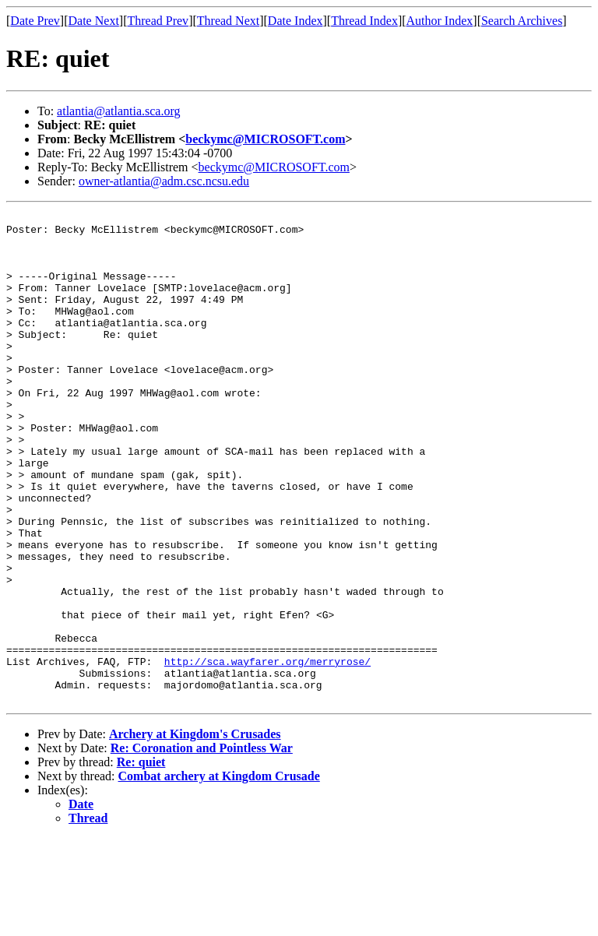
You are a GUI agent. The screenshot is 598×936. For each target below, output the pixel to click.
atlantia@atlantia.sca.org (118, 111)
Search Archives (521, 20)
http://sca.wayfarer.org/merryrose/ (267, 752)
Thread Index (364, 20)
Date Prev (35, 20)
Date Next (94, 20)
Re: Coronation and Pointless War (202, 846)
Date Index (295, 20)
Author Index (439, 20)
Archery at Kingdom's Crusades (195, 832)
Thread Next (228, 20)
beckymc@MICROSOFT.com (265, 139)
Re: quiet (141, 860)
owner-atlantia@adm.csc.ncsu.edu (164, 181)
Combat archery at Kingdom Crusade (219, 874)
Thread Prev (157, 20)
